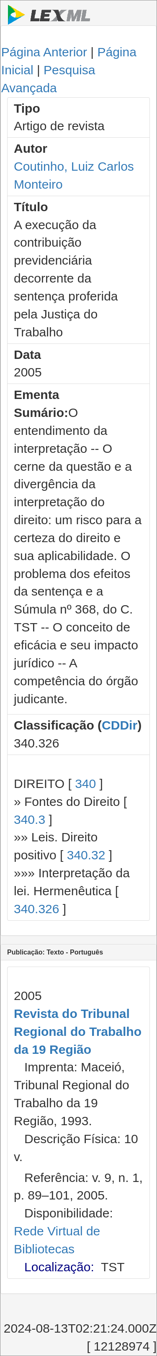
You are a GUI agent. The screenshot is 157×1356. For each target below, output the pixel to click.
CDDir (119, 725)
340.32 (86, 855)
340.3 (29, 819)
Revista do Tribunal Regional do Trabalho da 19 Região (78, 1031)
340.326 (36, 909)
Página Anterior (44, 52)
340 (85, 783)
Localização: (59, 1267)
